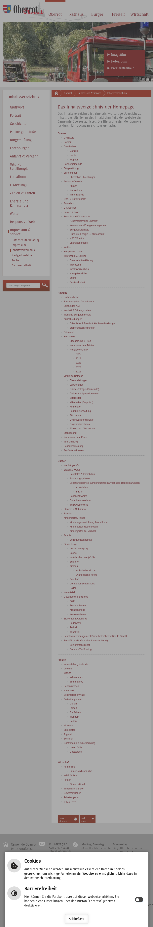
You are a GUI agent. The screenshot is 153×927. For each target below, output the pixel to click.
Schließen (76, 919)
